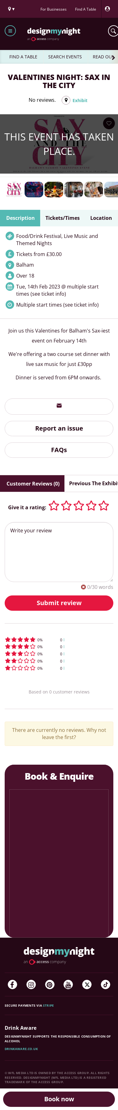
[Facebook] (12, 984)
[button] (59, 639)
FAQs (59, 450)
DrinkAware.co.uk (21, 1049)
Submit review (59, 603)
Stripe (48, 1005)
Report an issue (59, 428)
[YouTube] (68, 984)
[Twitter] (87, 984)
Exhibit (80, 100)
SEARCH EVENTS (65, 57)
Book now (59, 1099)
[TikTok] (105, 984)
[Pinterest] (49, 984)
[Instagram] (31, 984)
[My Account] (109, 9)
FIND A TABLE (23, 57)
